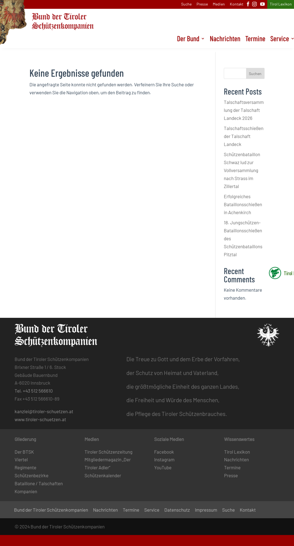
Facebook (164, 451)
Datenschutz (177, 510)
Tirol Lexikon (281, 4)
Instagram (164, 459)
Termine (255, 43)
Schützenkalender (103, 475)
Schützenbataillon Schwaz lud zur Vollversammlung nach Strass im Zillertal (242, 170)
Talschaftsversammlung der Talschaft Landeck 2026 (244, 110)
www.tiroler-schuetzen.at (40, 419)
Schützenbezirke (31, 475)
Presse (202, 4)
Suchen (255, 73)
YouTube (163, 467)
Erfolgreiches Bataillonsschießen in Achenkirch (243, 204)
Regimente (25, 467)
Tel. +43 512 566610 (34, 390)
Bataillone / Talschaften (39, 483)
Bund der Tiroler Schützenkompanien (51, 510)
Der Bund (188, 43)
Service (151, 510)
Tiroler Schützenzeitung (108, 451)
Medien (219, 4)
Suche (186, 4)
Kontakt (236, 4)
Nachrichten (225, 43)
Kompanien (26, 491)
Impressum (206, 510)
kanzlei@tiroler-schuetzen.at (44, 411)
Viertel (21, 459)
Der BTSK (24, 451)
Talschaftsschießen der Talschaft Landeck (243, 136)
